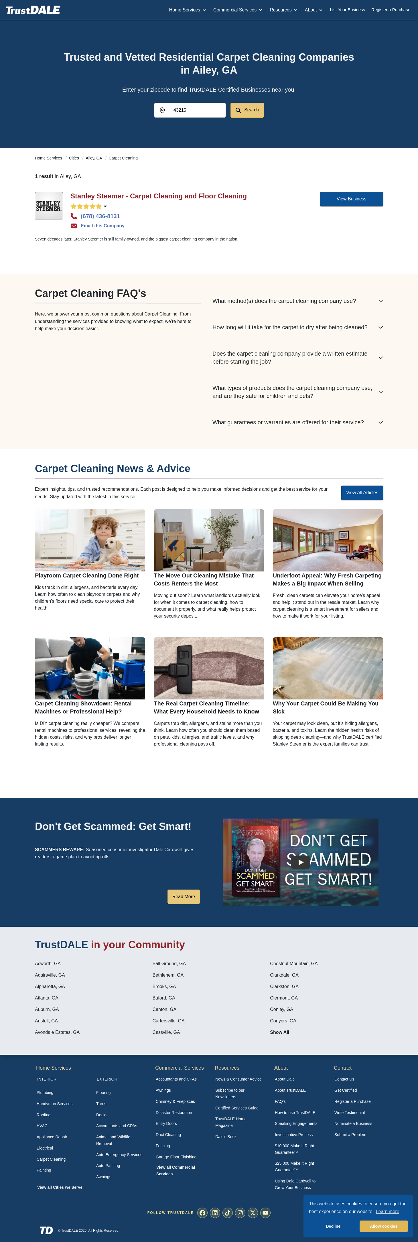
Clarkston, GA (284, 986)
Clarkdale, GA (284, 975)
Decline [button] (333, 1226)
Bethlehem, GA (168, 975)
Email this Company (97, 225)
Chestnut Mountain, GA (294, 963)
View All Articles (362, 492)
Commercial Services (238, 10)
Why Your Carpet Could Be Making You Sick (326, 707)
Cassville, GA (166, 1032)
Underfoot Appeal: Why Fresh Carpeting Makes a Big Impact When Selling (327, 579)
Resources (284, 10)
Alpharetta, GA (50, 986)
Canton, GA (165, 1009)
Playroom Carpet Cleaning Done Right (87, 575)
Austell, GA (46, 1020)
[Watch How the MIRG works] (300, 862)
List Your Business (347, 9)
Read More (183, 896)
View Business (351, 198)
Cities (74, 158)
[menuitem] (60, 1093)
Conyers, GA (283, 1020)
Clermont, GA (284, 997)
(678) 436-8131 (95, 216)
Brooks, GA (164, 986)
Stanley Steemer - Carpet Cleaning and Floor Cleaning (158, 196)
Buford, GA (164, 997)
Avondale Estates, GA (57, 1032)
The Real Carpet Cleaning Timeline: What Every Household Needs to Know (206, 707)
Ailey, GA (94, 158)
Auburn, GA (47, 1009)
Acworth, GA (48, 963)
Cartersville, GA (169, 1020)
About (314, 10)
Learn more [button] (387, 1211)
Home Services (188, 10)
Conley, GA (281, 1009)
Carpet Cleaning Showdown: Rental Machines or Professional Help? (83, 707)
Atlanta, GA (46, 997)
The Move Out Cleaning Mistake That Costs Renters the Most (204, 579)
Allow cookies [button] (383, 1226)
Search (247, 110)
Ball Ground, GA (169, 963)
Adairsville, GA (50, 975)
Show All (279, 1032)
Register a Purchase (390, 9)
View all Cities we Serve (59, 1187)
